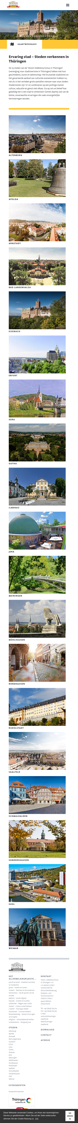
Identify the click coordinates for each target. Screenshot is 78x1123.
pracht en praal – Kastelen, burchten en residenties (22, 983)
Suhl (10, 1076)
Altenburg (12, 1031)
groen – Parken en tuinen (18, 987)
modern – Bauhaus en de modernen (21, 990)
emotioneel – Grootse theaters (20, 1011)
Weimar (11, 1079)
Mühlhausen (13, 1060)
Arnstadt (12, 1036)
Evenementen (17, 1085)
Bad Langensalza (15, 1039)
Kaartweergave (22, 44)
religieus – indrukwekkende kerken (21, 1019)
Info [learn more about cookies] (36, 1119)
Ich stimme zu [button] (70, 1116)
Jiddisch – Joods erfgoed (17, 998)
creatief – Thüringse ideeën (18, 1009)
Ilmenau (12, 1052)
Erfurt (11, 1044)
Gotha (11, 1050)
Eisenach (12, 1042)
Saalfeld (12, 1068)
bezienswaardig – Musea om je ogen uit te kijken (22, 1015)
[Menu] (67, 5)
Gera (10, 1047)
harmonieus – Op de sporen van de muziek (21, 994)
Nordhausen (13, 1063)
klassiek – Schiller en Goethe (19, 1001)
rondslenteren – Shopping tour (20, 1022)
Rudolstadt (13, 1066)
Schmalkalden (14, 1071)
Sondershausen (14, 1074)
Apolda (11, 1034)
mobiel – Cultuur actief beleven (20, 1006)
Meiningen (13, 1058)
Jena (10, 1055)
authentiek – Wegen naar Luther (20, 1003)
